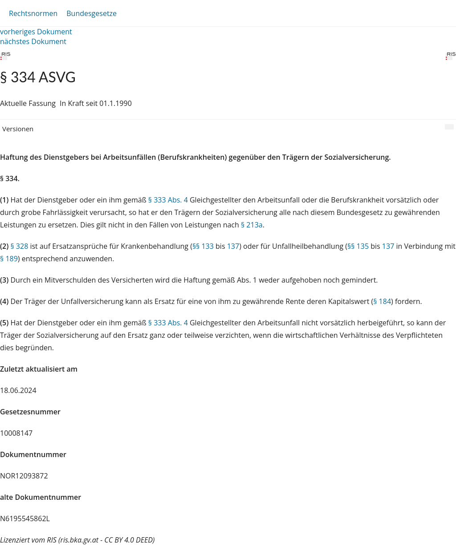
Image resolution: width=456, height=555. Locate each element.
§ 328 (19, 246)
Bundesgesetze (91, 13)
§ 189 (9, 258)
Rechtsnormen (33, 13)
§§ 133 (203, 246)
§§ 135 (358, 246)
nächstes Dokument (33, 41)
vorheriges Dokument (36, 31)
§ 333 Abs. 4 (168, 200)
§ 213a (252, 225)
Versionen (17, 128)
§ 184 (382, 301)
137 (233, 246)
